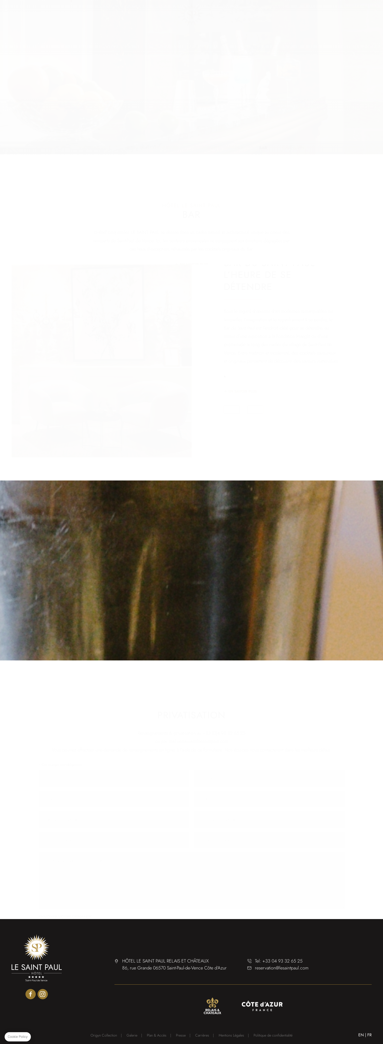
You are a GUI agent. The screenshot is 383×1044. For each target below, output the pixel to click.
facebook (30, 994)
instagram (43, 994)
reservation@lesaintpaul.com (281, 968)
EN (361, 1035)
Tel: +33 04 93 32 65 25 (278, 961)
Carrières (202, 1035)
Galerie (132, 1035)
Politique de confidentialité (273, 1035)
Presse (181, 1035)
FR (369, 1035)
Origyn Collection (104, 1035)
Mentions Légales (231, 1035)
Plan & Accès (156, 1035)
